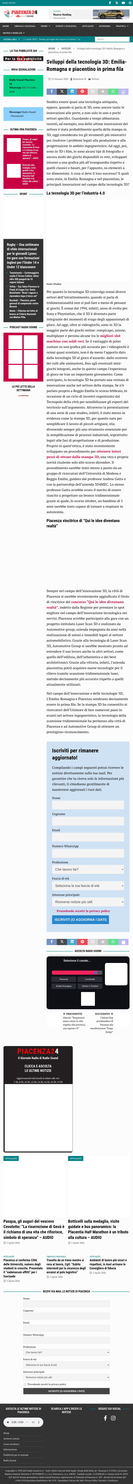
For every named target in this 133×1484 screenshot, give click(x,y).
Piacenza (64, 979)
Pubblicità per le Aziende (15, 1454)
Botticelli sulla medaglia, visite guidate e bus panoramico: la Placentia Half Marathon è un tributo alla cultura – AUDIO (31, 174)
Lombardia (90, 979)
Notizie (95, 79)
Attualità (88, 26)
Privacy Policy (91, 1480)
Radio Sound (9, 3)
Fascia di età (60, 878)
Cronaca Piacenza (25, 26)
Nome (56, 798)
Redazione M (79, 79)
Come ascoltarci (11, 1444)
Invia (12, 91)
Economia (104, 26)
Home (6, 26)
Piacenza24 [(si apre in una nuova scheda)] (17, 115)
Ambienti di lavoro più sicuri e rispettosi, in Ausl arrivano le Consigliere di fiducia (108, 1264)
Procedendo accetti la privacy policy (83, 911)
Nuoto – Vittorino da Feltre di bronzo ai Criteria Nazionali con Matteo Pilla (24, 313)
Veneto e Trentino (90, 986)
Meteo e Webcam (12, 33)
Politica (121, 26)
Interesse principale (66, 895)
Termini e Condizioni (108, 1480)
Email (56, 830)
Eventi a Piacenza (66, 26)
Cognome (58, 814)
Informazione (10, 1449)
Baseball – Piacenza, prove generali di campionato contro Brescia (24, 303)
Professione (60, 862)
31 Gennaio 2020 (59, 79)
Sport (44, 26)
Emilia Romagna (63, 986)
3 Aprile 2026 (13, 1242)
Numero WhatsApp (65, 846)
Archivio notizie (11, 1438)
